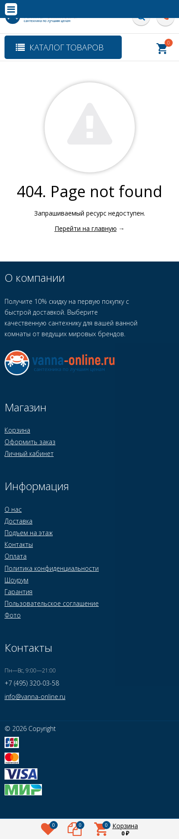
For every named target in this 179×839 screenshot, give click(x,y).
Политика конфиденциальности (52, 568)
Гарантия (18, 591)
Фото (13, 615)
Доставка (18, 521)
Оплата (16, 556)
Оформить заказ (30, 442)
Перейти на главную (86, 228)
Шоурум (16, 580)
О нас (13, 509)
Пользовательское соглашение (52, 603)
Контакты (19, 544)
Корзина (17, 430)
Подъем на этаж (29, 532)
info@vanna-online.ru (35, 696)
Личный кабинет (29, 453)
